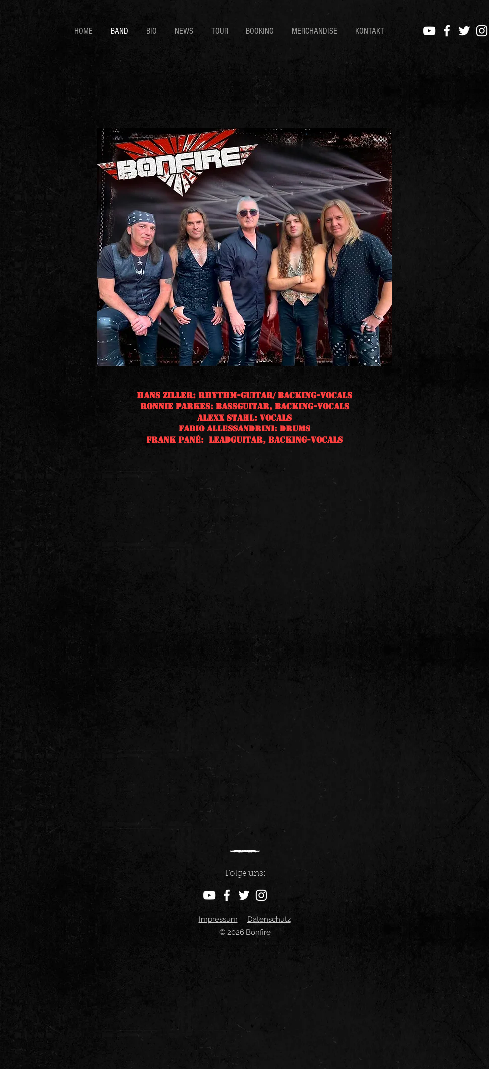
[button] (153, 31)
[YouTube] (429, 30)
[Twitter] (464, 30)
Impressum (218, 919)
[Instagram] (481, 30)
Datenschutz (269, 919)
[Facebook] (446, 30)
